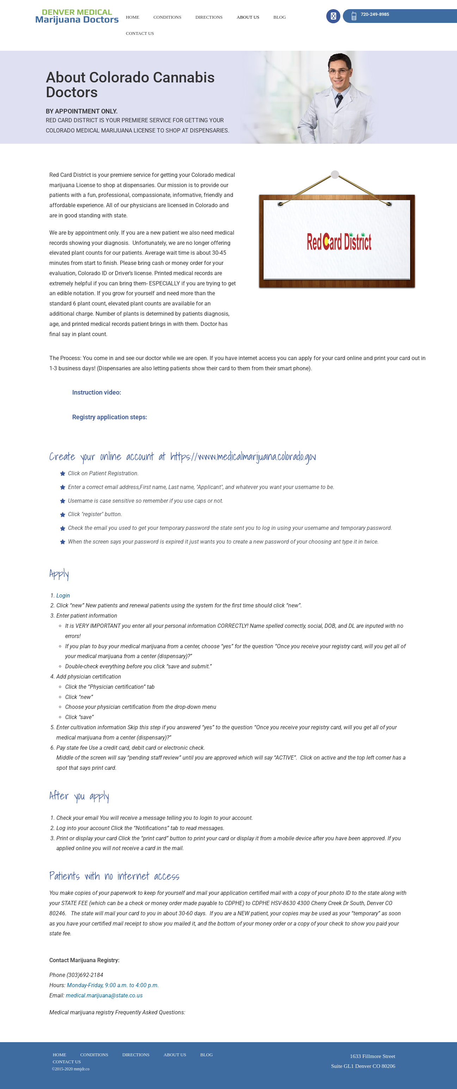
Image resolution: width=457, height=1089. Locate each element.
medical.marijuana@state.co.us (104, 995)
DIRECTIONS (209, 17)
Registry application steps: (109, 417)
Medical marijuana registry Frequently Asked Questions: (117, 1012)
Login (63, 595)
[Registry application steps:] (58, 421)
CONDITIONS (167, 17)
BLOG (279, 17)
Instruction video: (96, 392)
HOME (132, 17)
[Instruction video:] (58, 397)
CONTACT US (140, 33)
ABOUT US (248, 17)
